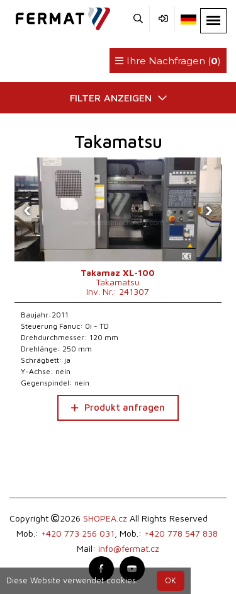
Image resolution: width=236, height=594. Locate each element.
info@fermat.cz (128, 548)
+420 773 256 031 (78, 533)
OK (170, 580)
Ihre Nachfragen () (168, 61)
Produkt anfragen (118, 407)
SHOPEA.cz (105, 518)
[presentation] (27, 209)
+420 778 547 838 (181, 533)
